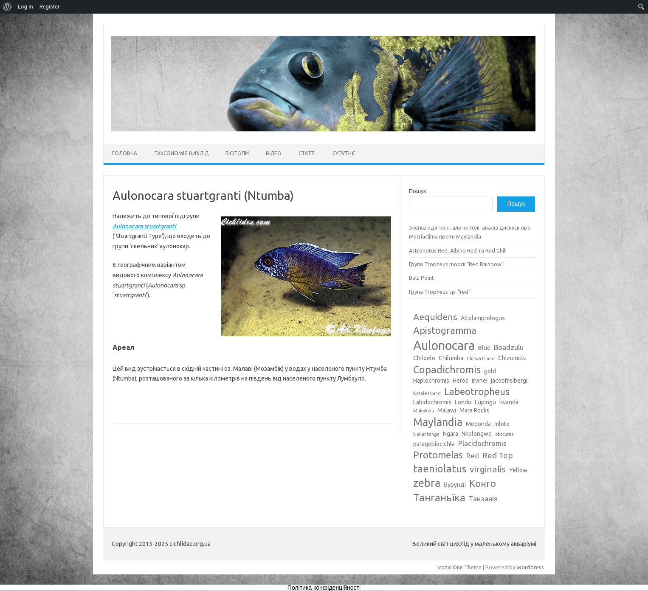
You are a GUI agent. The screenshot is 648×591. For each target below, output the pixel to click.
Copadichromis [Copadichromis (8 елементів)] (447, 369)
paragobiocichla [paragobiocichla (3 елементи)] (434, 443)
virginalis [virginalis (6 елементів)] (488, 469)
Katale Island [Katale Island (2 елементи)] (427, 393)
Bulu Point (421, 278)
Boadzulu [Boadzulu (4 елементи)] (509, 347)
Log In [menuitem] (25, 6)
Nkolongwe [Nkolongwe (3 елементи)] (477, 433)
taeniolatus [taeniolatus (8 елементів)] (439, 468)
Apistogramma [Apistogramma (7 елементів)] (444, 330)
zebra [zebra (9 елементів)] (426, 483)
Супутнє (343, 153)
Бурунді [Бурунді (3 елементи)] (455, 484)
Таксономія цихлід (181, 153)
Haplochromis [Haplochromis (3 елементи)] (431, 380)
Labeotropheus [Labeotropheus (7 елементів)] (477, 391)
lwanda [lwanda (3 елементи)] (508, 402)
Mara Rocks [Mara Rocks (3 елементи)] (474, 410)
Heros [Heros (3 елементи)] (460, 380)
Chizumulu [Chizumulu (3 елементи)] (512, 358)
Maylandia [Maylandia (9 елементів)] (437, 422)
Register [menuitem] (49, 6)
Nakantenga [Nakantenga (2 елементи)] (426, 434)
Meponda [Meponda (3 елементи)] (478, 424)
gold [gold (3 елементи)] (490, 371)
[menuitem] (7, 7)
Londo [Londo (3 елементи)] (463, 402)
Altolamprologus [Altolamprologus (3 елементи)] (483, 318)
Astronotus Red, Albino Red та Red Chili (458, 250)
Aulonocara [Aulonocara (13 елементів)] (444, 345)
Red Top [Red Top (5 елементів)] (497, 455)
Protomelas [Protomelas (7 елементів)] (438, 454)
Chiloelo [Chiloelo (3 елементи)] (424, 358)
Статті (307, 153)
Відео (274, 153)
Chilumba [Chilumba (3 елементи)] (451, 358)
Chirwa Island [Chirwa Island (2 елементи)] (481, 358)
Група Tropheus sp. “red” (440, 292)
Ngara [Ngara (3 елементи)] (450, 433)
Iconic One (450, 567)
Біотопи (237, 153)
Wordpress (530, 567)
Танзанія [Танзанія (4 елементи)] (483, 498)
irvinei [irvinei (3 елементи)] (479, 380)
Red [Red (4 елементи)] (472, 456)
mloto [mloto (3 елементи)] (502, 424)
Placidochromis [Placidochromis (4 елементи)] (482, 443)
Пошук (417, 191)
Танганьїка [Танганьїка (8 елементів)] (439, 497)
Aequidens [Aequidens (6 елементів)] (435, 317)
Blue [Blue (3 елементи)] (484, 347)
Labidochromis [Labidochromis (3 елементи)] (432, 402)
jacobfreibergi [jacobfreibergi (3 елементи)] (509, 380)
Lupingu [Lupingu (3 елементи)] (485, 402)
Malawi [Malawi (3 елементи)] (446, 410)
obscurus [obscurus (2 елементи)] (504, 434)
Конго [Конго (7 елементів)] (482, 483)
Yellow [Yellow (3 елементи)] (518, 470)
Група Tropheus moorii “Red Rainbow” (456, 264)
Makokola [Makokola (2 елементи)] (423, 410)
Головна (124, 153)
